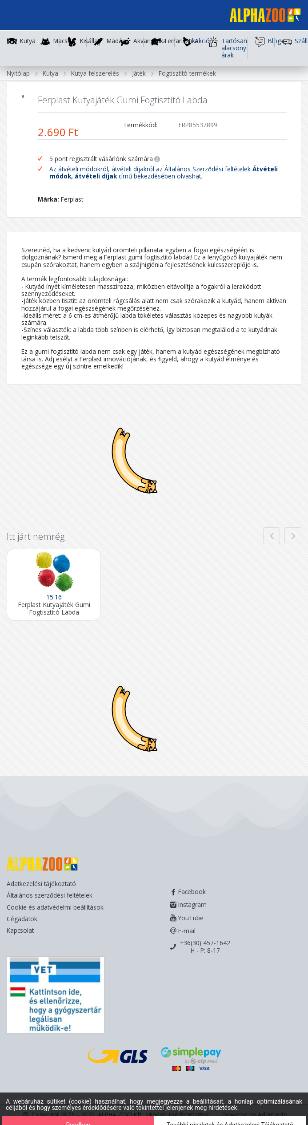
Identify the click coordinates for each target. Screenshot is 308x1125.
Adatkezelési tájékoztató (41, 883)
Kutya (28, 41)
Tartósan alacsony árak (227, 48)
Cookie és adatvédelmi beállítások (55, 907)
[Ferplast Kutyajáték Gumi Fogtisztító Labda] (53, 584)
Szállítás (291, 41)
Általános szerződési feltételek (49, 895)
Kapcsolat (20, 930)
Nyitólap (18, 73)
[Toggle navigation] (19, 16)
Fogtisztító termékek (187, 73)
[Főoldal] (262, 16)
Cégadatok (22, 919)
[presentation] (271, 535)
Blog (265, 41)
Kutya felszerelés (95, 73)
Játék (139, 73)
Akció (191, 41)
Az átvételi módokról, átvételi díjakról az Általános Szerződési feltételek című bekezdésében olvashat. (163, 173)
